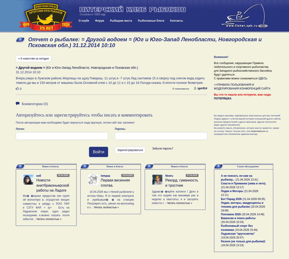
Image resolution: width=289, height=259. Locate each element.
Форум (99, 20)
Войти (98, 152)
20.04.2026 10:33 (232, 222)
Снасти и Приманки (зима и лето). (243, 183)
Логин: (20, 129)
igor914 (200, 88)
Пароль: (120, 129)
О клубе (84, 20)
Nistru (169, 175)
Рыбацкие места (121, 20)
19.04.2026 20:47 (232, 237)
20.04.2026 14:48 (252, 214)
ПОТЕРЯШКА (223, 98)
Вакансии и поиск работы (238, 218)
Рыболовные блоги (151, 20)
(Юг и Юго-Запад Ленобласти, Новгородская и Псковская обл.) (77, 67)
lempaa (105, 175)
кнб (38, 175)
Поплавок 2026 (231, 214)
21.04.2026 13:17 (232, 187)
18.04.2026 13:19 (232, 245)
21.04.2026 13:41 (246, 179)
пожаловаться (180, 88)
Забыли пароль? (162, 148)
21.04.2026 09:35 (253, 199)
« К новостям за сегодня (33, 58)
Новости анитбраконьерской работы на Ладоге (52, 185)
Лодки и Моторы (232, 191)
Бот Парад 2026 (231, 199)
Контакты (176, 20)
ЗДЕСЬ (262, 78)
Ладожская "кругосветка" (238, 233)
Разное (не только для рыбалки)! (243, 241)
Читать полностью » (49, 219)
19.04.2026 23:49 (246, 229)
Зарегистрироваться (130, 150)
